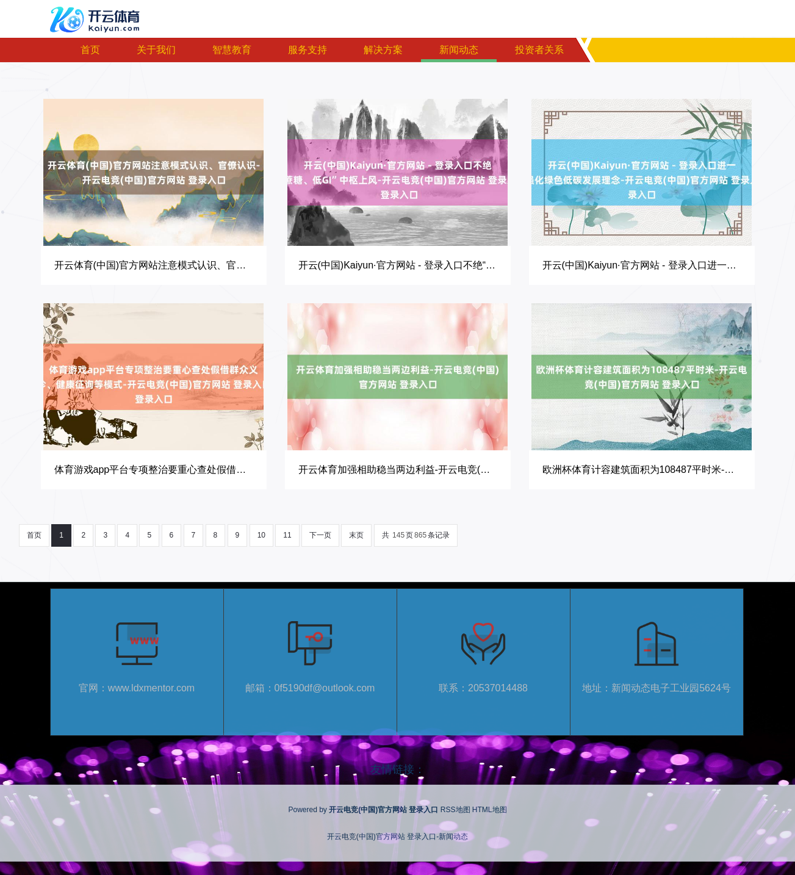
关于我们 (156, 50)
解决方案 (383, 50)
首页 (90, 50)
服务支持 (307, 50)
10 (261, 535)
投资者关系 (539, 50)
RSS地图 (455, 809)
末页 (356, 535)
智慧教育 (231, 50)
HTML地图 (489, 809)
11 (287, 535)
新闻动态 (458, 50)
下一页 (320, 535)
